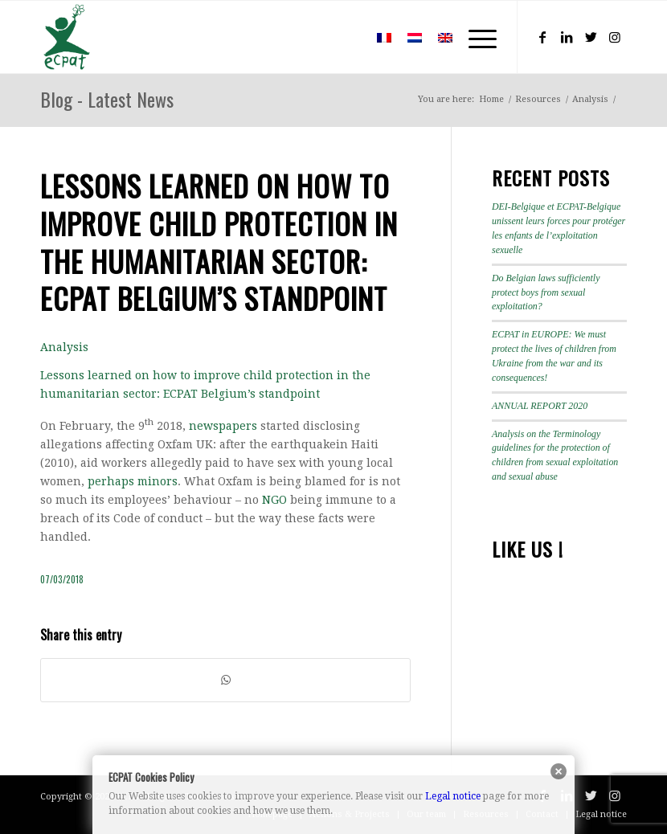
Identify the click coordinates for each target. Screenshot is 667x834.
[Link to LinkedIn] (566, 37)
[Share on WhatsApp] (225, 680)
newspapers (223, 425)
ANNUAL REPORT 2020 (539, 405)
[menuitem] (345, 37)
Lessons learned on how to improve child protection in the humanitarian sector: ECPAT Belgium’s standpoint (219, 241)
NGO (274, 499)
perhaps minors (133, 481)
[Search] (345, 37)
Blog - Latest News (107, 98)
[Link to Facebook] (542, 37)
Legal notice (453, 796)
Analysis (64, 347)
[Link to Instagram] (615, 37)
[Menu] (474, 37)
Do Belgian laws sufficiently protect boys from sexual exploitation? (545, 292)
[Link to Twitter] (591, 37)
